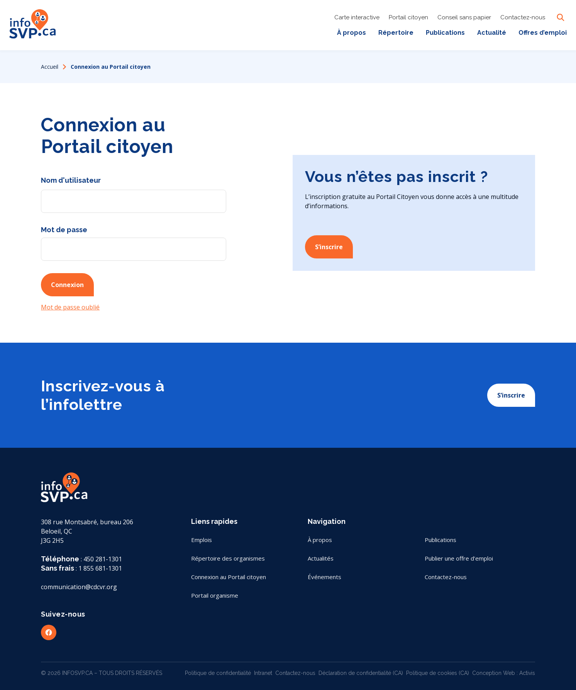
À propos (351, 32)
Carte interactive (356, 17)
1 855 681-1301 (100, 568)
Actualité (491, 32)
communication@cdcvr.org (79, 587)
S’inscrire (329, 247)
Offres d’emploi (542, 32)
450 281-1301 (102, 559)
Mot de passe (64, 230)
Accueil (49, 66)
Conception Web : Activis (503, 673)
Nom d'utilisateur (71, 180)
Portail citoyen (408, 17)
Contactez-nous (522, 17)
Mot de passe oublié (70, 307)
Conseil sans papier (464, 17)
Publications (445, 32)
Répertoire (395, 32)
